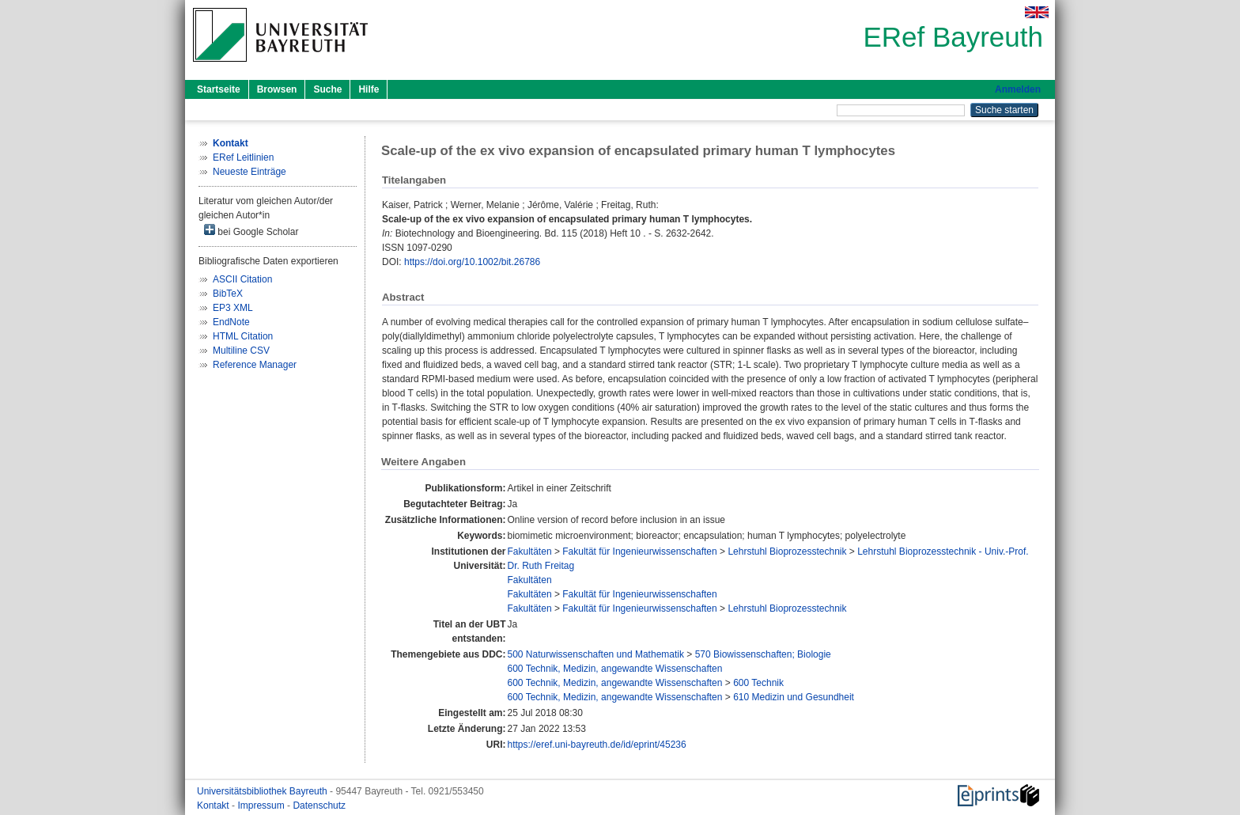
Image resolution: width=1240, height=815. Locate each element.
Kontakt (214, 805)
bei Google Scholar (251, 230)
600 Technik (758, 682)
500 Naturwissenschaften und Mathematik (596, 654)
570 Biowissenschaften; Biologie (763, 654)
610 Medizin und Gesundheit (793, 697)
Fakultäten (530, 551)
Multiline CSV (241, 350)
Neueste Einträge (249, 171)
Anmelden (1018, 89)
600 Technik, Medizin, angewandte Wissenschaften (615, 668)
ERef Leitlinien (243, 157)
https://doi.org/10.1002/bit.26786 (472, 261)
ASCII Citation (242, 279)
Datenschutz (319, 805)
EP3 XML (233, 307)
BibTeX (228, 293)
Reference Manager (255, 364)
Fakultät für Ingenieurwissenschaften (639, 551)
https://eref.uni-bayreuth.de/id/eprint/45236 (597, 744)
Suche (327, 89)
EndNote (231, 322)
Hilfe (368, 89)
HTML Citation (243, 336)
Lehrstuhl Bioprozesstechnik (787, 551)
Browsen (277, 89)
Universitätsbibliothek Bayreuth (263, 791)
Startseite (218, 89)
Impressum (262, 805)
